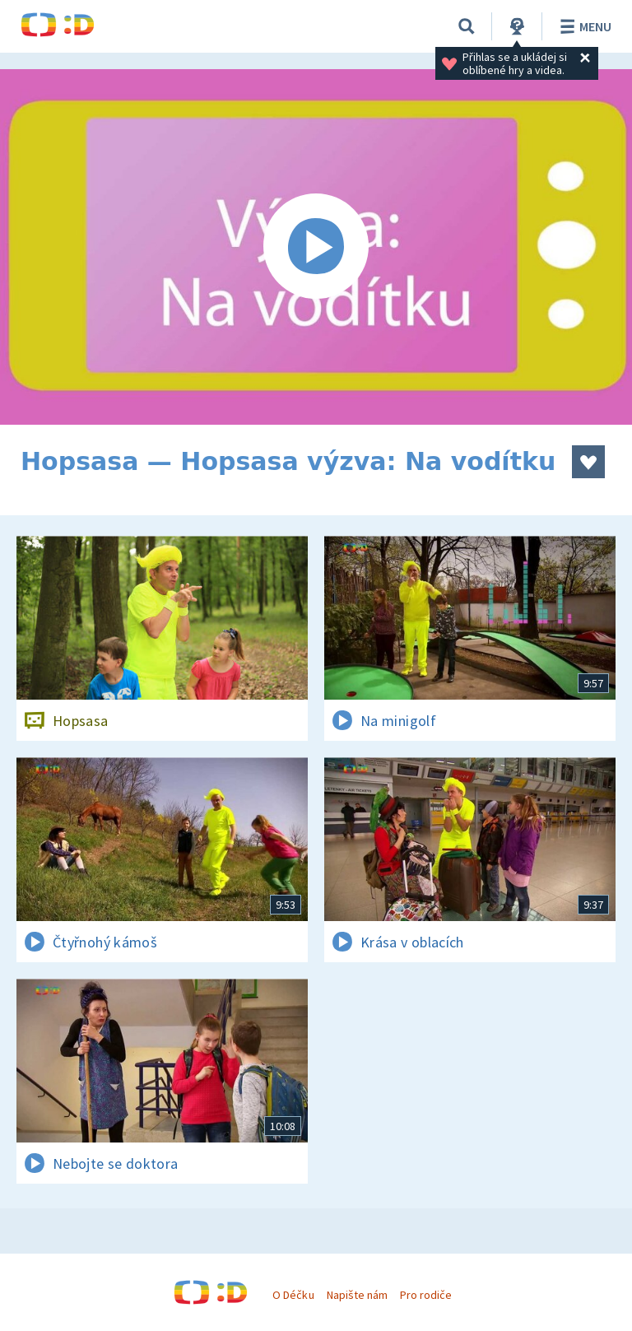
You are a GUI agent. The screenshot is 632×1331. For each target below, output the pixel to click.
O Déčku (293, 1294)
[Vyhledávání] (466, 26)
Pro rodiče (426, 1294)
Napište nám (357, 1294)
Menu (583, 26)
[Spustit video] (316, 247)
